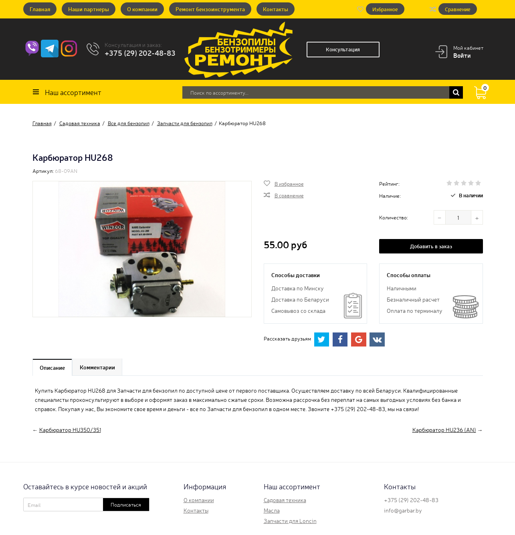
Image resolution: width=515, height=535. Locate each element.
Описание (52, 367)
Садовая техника (285, 499)
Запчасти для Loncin (290, 520)
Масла (272, 510)
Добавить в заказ (431, 246)
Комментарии (98, 367)
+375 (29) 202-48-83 (140, 52)
